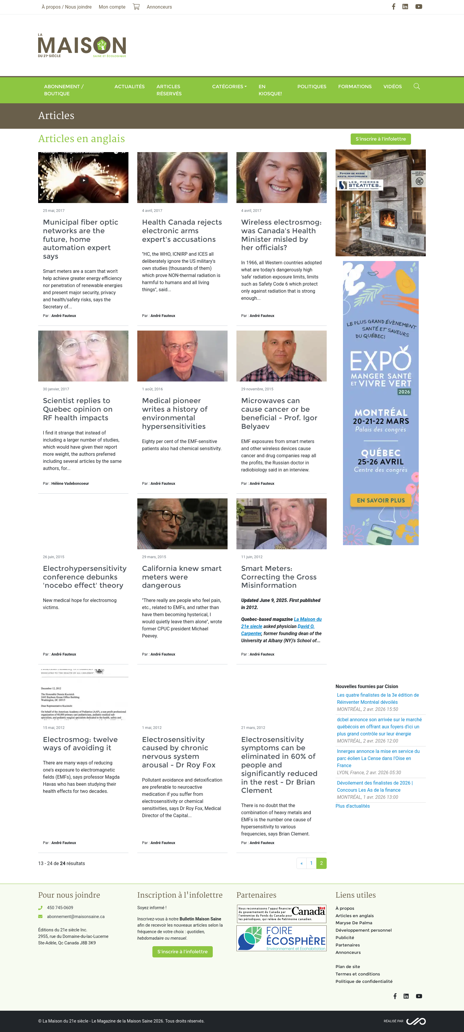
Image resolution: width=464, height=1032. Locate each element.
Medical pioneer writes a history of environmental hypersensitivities (174, 413)
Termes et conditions (358, 974)
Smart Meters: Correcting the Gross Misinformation (279, 577)
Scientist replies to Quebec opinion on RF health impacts (78, 409)
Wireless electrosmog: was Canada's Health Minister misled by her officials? (281, 235)
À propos (345, 908)
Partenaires (348, 945)
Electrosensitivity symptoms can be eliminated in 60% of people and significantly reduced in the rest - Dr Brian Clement (279, 765)
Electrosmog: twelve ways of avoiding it (80, 743)
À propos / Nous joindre (67, 7)
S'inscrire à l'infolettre (381, 139)
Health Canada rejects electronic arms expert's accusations (182, 231)
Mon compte (112, 7)
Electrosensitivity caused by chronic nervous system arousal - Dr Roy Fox (178, 752)
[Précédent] (302, 863)
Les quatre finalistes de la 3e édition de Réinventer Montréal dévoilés (378, 698)
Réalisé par (393, 1021)
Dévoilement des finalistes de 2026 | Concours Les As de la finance (375, 786)
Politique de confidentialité (364, 981)
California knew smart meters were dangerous (182, 577)
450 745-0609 (60, 907)
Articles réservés (169, 90)
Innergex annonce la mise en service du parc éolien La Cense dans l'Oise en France (378, 758)
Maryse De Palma (354, 922)
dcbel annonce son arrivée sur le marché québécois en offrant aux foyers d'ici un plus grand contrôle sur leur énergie (379, 727)
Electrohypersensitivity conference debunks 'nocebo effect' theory (85, 577)
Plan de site (348, 966)
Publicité (345, 937)
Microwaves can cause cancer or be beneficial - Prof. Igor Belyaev (279, 413)
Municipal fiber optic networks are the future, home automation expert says (80, 239)
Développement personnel (364, 930)
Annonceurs (348, 952)
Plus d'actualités (353, 806)
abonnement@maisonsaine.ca (75, 916)
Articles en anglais (355, 915)
